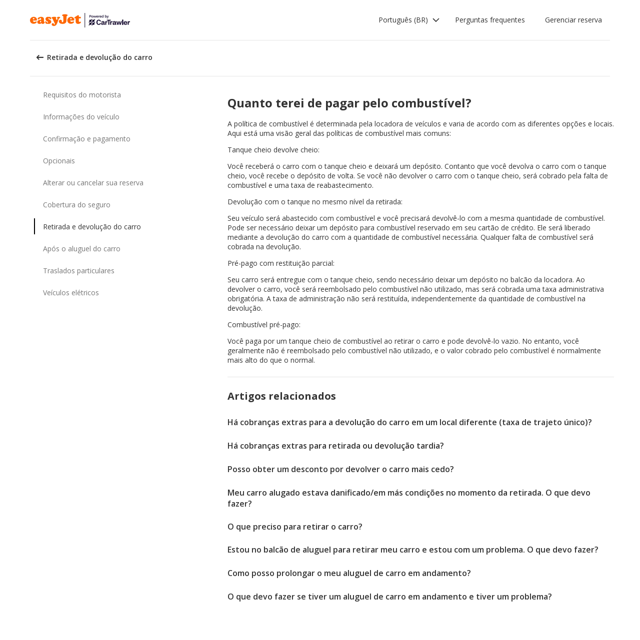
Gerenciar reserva (573, 19)
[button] (409, 20)
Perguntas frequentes (490, 19)
